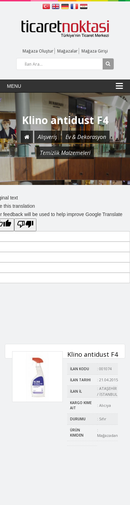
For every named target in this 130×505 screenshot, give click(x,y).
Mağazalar (67, 51)
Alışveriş (47, 137)
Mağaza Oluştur (38, 51)
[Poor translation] (25, 224)
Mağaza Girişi (94, 51)
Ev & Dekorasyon (86, 137)
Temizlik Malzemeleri (65, 153)
